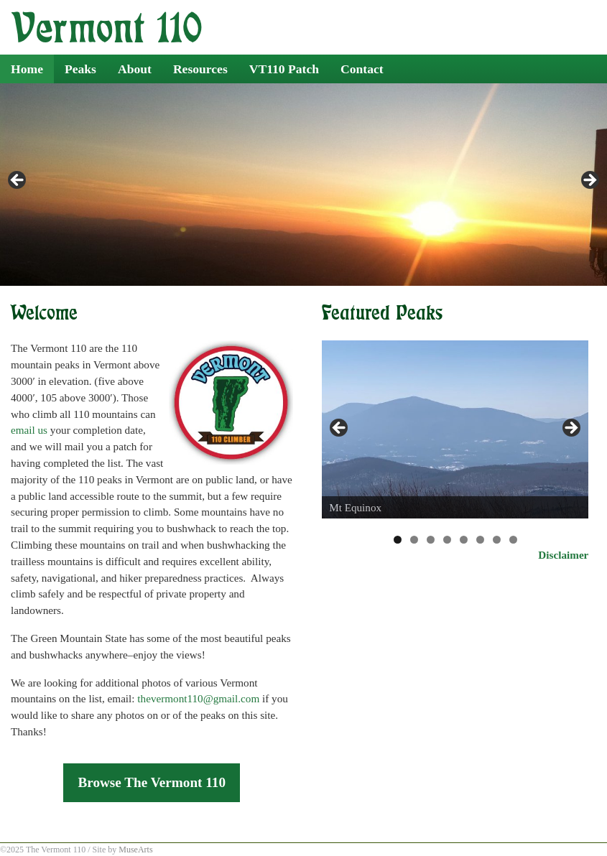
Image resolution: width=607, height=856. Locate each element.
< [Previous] (18, 181)
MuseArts (135, 850)
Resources (200, 69)
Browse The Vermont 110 (152, 782)
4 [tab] (447, 540)
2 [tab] (414, 540)
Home (27, 69)
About (135, 69)
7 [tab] (497, 540)
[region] (303, 184)
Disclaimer (563, 555)
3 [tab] (431, 540)
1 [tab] (398, 540)
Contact (362, 69)
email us (29, 430)
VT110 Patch (284, 69)
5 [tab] (464, 540)
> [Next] (589, 181)
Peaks (80, 69)
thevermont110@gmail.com (198, 698)
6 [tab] (480, 540)
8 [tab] (513, 540)
